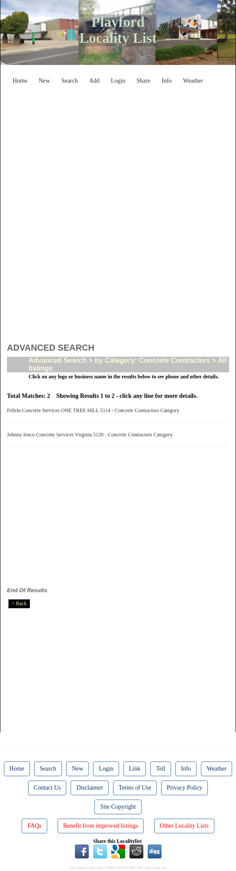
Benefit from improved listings (100, 826)
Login (118, 80)
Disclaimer (89, 787)
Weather (193, 80)
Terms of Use (135, 787)
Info (166, 80)
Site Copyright (118, 806)
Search (69, 80)
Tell (160, 768)
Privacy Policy (184, 787)
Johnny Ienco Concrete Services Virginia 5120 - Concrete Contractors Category (91, 435)
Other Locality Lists (184, 826)
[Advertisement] (124, 149)
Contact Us (47, 787)
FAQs (34, 826)
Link (134, 768)
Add (94, 80)
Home (20, 80)
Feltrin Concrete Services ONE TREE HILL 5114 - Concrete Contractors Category (94, 410)
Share (143, 80)
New (44, 80)
